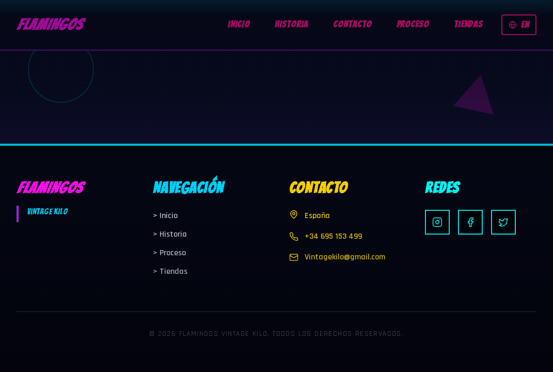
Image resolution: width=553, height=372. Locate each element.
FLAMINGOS (50, 25)
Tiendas (170, 271)
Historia (170, 234)
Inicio (165, 215)
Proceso (169, 252)
